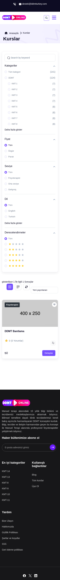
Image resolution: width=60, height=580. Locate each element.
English (11, 211)
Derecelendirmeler (15, 232)
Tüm (10, 145)
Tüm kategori (14, 72)
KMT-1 (14, 84)
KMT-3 (14, 95)
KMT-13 (6, 477)
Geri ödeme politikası (12, 549)
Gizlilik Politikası (10, 532)
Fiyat (7, 139)
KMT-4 (14, 101)
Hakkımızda (8, 526)
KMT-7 (14, 118)
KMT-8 (14, 124)
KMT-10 (6, 494)
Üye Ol (35, 486)
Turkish (11, 216)
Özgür (11, 151)
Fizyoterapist (14, 178)
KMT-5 (14, 107)
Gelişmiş (12, 189)
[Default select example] (44, 290)
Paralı (11, 156)
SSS (4, 544)
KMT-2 (14, 89)
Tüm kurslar (38, 480)
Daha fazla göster (13, 129)
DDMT (11, 78)
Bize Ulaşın (7, 521)
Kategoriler (11, 65)
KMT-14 (6, 471)
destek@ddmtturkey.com (33, 4)
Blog (34, 474)
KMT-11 (6, 500)
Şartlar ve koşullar (11, 538)
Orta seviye (13, 184)
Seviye (8, 166)
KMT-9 (5, 488)
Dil (6, 199)
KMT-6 (14, 112)
